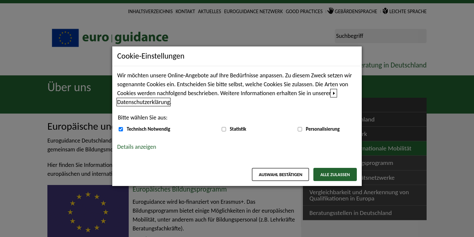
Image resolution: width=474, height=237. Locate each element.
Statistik (238, 129)
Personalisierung (323, 129)
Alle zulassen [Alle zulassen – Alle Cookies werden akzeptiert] (335, 174)
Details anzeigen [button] (136, 146)
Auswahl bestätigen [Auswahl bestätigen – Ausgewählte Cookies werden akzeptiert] (280, 174)
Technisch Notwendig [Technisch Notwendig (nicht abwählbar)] (148, 129)
